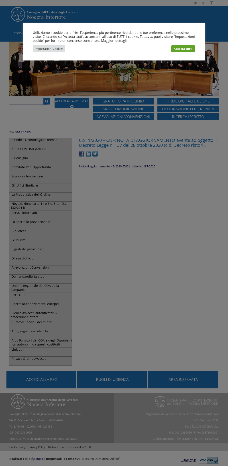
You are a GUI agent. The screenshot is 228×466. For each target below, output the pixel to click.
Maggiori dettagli (114, 40)
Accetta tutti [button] (183, 49)
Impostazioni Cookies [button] (49, 49)
